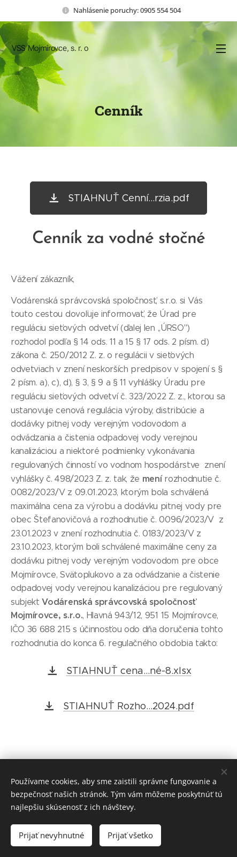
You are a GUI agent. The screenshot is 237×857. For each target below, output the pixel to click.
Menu (221, 48)
